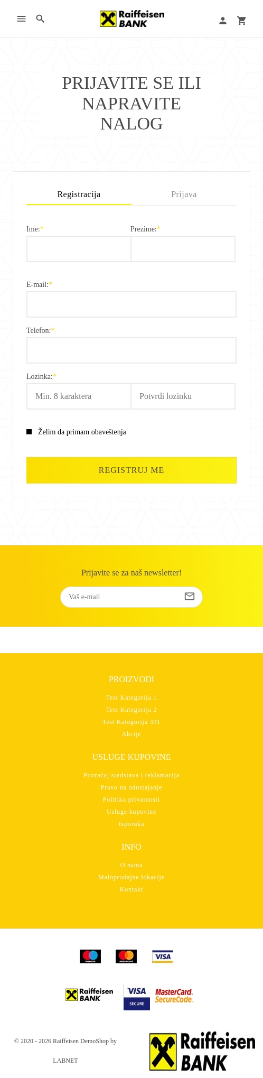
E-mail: (37, 285)
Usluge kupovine (131, 811)
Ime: (33, 229)
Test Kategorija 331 (131, 722)
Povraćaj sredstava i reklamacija (131, 775)
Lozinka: (39, 376)
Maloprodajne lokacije (131, 877)
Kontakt (132, 889)
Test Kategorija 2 (131, 709)
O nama (131, 865)
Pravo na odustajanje (132, 787)
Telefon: (38, 330)
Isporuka (132, 824)
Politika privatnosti (131, 799)
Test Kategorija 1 (131, 697)
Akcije (132, 734)
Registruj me (131, 470)
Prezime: (143, 229)
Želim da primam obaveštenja (82, 432)
